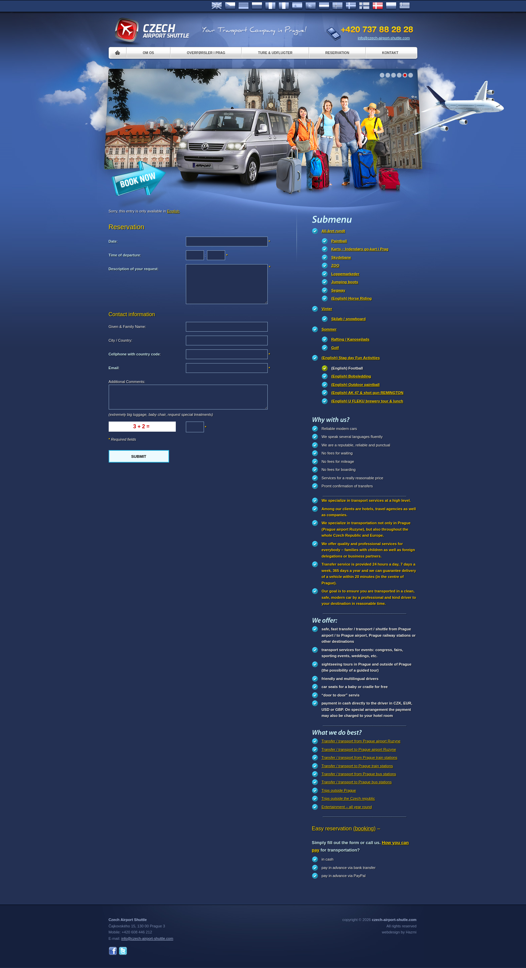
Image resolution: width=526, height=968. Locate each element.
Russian (257, 6)
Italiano (283, 6)
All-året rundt (333, 231)
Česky (230, 6)
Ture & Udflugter (275, 53)
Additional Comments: (127, 382)
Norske (337, 6)
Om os (148, 53)
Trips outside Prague (339, 790)
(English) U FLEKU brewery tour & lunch (367, 401)
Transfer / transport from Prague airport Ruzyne (361, 741)
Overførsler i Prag (206, 53)
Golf (335, 348)
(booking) (364, 828)
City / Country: (121, 340)
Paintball (339, 241)
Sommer (329, 329)
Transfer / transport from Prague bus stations (359, 774)
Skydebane (341, 257)
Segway (338, 290)
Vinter (327, 309)
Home (117, 52)
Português (310, 6)
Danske (377, 6)
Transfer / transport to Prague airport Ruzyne (359, 749)
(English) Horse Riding (351, 298)
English (216, 6)
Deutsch (243, 6)
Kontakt (390, 53)
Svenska (351, 6)
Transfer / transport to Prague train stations (357, 766)
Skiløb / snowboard (348, 319)
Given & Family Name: (127, 327)
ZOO (335, 265)
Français (270, 6)
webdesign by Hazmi (399, 932)
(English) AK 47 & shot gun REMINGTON (367, 393)
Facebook (113, 951)
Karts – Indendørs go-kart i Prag (359, 249)
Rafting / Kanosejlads (350, 339)
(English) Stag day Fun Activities (351, 358)
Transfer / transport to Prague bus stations (357, 782)
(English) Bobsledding (351, 376)
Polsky (391, 6)
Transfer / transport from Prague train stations (360, 758)
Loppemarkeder (345, 274)
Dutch (324, 6)
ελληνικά (404, 6)
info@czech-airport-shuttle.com (384, 38)
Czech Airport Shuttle (151, 30)
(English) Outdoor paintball (355, 385)
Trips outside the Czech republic (348, 798)
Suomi (364, 6)
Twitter (123, 951)
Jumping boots (344, 282)
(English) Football (347, 368)
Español (297, 6)
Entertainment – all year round (347, 807)
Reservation (337, 53)
